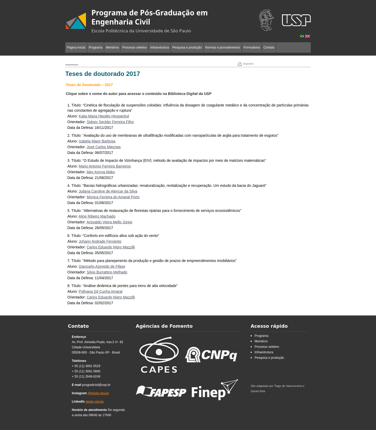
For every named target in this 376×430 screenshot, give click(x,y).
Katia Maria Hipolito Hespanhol (104, 116)
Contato (268, 47)
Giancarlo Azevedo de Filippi (102, 266)
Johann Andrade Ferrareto (100, 241)
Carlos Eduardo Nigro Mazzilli (111, 247)
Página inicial (76, 47)
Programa (96, 47)
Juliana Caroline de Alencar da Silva (108, 191)
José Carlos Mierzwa (104, 147)
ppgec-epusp (95, 401)
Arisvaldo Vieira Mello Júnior (109, 222)
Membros (112, 47)
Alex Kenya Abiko (100, 172)
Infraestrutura (159, 47)
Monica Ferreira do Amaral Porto (113, 197)
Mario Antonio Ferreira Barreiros (105, 166)
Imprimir (246, 63)
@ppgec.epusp (98, 393)
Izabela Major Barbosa (97, 141)
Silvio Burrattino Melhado (107, 272)
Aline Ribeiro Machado (97, 216)
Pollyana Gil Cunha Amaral (100, 291)
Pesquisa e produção (187, 47)
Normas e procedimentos (222, 47)
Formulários (252, 47)
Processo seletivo (134, 47)
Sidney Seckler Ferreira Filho (110, 122)
